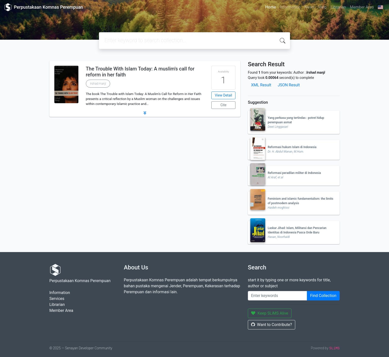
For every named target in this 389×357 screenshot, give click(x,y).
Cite (223, 105)
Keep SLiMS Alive (269, 313)
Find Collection (323, 295)
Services (56, 298)
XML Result (261, 85)
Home (270, 7)
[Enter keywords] (277, 295)
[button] (144, 113)
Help (322, 7)
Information (290, 7)
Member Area (362, 7)
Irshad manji (98, 83)
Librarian (338, 7)
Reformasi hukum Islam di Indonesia (292, 147)
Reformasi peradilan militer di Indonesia (294, 173)
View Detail (223, 95)
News (309, 7)
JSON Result (289, 85)
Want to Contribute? (271, 324)
